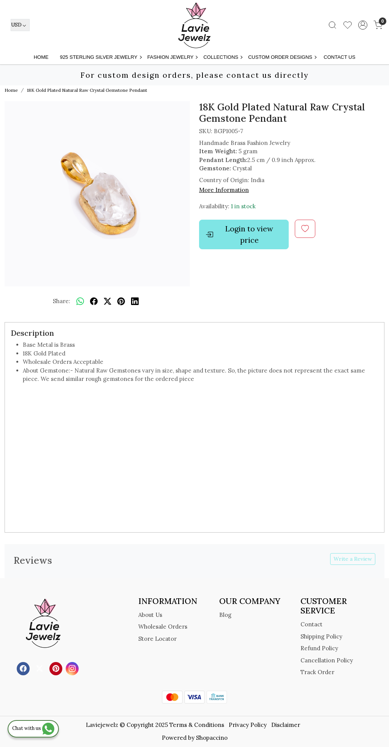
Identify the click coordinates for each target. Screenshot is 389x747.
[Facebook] (24, 668)
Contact (311, 624)
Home (41, 57)
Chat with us (33, 728)
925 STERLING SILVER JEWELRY (100, 57)
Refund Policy (319, 648)
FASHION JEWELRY (172, 57)
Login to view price (239, 234)
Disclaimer (285, 724)
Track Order (317, 672)
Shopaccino (212, 737)
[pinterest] (121, 301)
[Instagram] (73, 668)
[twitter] (107, 301)
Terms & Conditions (196, 724)
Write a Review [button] (353, 558)
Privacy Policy (248, 724)
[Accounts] (362, 25)
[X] (40, 668)
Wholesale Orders (162, 626)
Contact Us (339, 57)
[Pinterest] (56, 668)
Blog (225, 614)
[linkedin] (135, 301)
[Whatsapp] (80, 301)
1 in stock (243, 206)
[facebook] (94, 301)
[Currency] (20, 25)
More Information (224, 189)
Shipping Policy (321, 636)
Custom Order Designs (282, 57)
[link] (332, 25)
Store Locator (157, 638)
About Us (150, 614)
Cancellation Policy (326, 660)
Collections (222, 57)
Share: (61, 301)
